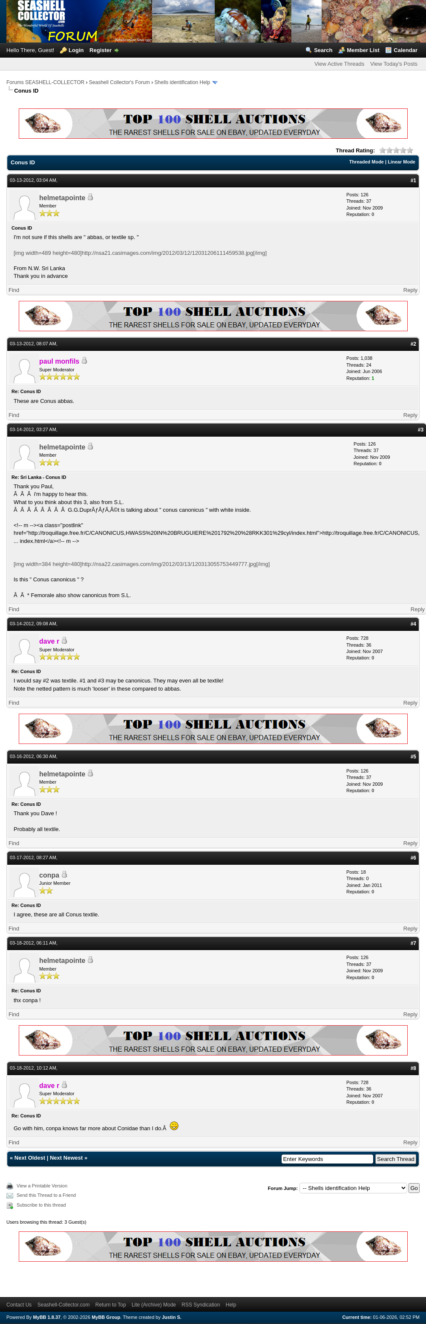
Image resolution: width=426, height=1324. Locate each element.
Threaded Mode (366, 161)
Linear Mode (401, 161)
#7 (413, 943)
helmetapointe (62, 197)
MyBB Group (106, 1317)
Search (323, 50)
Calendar (405, 50)
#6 (413, 858)
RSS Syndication (200, 1305)
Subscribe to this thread (41, 1204)
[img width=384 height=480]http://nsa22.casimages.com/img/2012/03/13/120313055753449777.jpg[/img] (142, 564)
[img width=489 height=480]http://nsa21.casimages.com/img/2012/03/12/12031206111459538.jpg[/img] (140, 253)
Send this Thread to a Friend (46, 1195)
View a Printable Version (42, 1185)
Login (76, 50)
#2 (413, 344)
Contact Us (19, 1305)
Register (100, 50)
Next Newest (66, 1158)
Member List (363, 50)
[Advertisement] (87, 1278)
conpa (49, 875)
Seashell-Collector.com (63, 1305)
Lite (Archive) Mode (154, 1305)
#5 (413, 757)
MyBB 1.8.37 (46, 1317)
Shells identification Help (182, 82)
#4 (413, 624)
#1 (413, 181)
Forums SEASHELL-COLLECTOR (45, 82)
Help (231, 1305)
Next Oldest (29, 1158)
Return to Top (110, 1305)
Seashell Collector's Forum (119, 82)
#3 (420, 430)
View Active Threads (339, 64)
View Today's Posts (393, 64)
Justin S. (171, 1317)
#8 (413, 1068)
